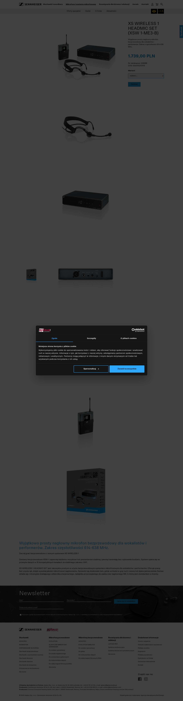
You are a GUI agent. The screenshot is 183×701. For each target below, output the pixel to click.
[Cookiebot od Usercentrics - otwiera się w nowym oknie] (133, 330)
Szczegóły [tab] (91, 338)
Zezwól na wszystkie (127, 369)
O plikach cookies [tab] (129, 338)
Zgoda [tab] (54, 338)
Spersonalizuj (91, 369)
